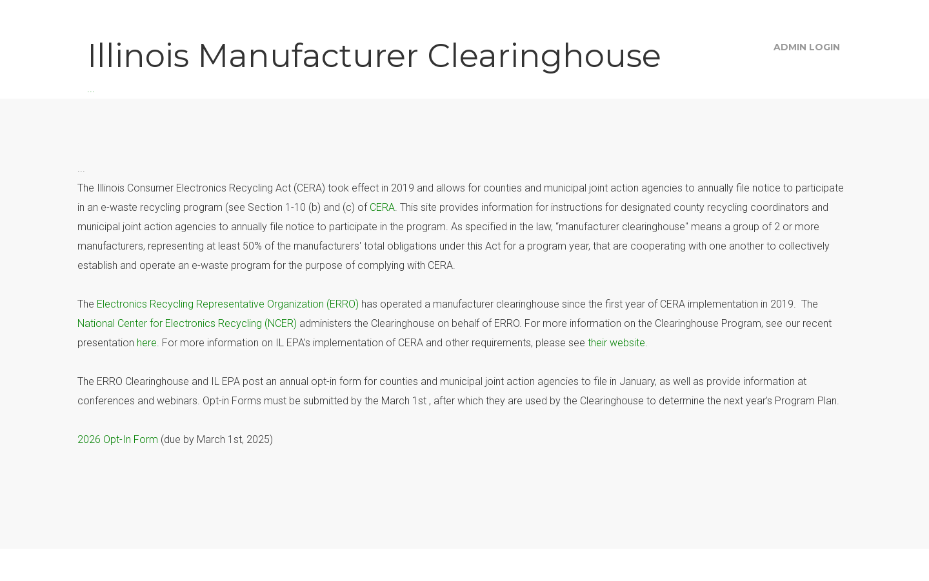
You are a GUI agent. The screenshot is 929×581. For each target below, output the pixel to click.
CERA (382, 207)
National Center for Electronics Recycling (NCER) (187, 323)
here (147, 343)
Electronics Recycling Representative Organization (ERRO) (228, 304)
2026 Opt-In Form (117, 439)
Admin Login (807, 47)
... (374, 63)
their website (616, 343)
